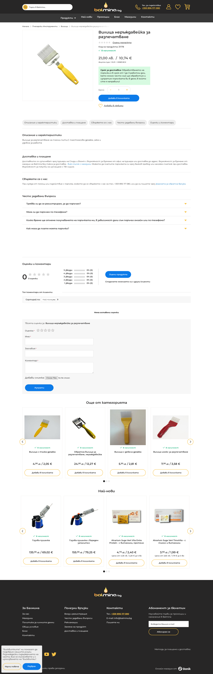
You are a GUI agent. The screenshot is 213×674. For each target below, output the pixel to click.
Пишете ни (113, 620)
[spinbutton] (119, 88)
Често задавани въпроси (78, 616)
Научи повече (12, 666)
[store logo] (106, 7)
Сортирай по (33, 297)
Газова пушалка (41, 538)
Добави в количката (42, 470)
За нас (25, 612)
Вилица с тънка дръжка (42, 450)
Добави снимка (34, 375)
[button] (127, 87)
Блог (117, 17)
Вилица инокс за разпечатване (170, 450)
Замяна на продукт (75, 624)
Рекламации (71, 620)
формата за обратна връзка (171, 182)
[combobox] (47, 7)
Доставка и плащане (76, 629)
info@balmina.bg (123, 616)
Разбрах (32, 666)
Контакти (147, 17)
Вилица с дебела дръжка (127, 450)
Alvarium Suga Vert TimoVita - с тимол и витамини (169, 539)
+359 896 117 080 (151, 8)
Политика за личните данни (38, 620)
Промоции (103, 17)
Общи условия (30, 624)
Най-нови (87, 17)
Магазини (130, 17)
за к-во (127, 554)
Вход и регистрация (75, 612)
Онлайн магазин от (173, 667)
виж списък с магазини (79, 162)
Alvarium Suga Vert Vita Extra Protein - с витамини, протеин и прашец (126, 539)
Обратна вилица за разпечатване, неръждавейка (85, 451)
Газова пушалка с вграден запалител (83, 539)
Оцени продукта (122, 40)
